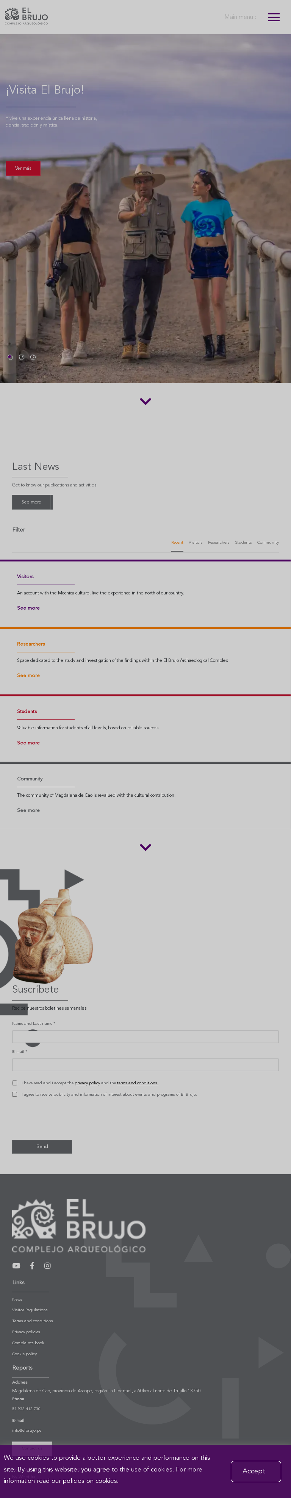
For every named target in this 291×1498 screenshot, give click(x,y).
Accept (254, 1471)
